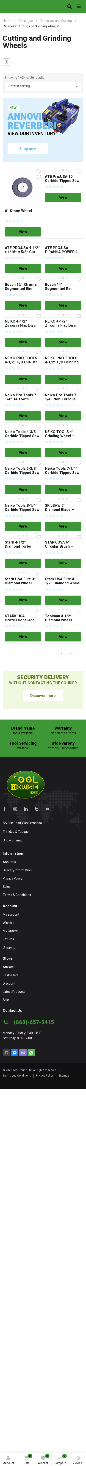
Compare (60, 1459)
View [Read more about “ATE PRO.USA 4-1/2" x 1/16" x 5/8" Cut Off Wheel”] (23, 268)
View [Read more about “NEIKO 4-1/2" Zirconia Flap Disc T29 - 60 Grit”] (23, 342)
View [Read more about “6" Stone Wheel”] (23, 232)
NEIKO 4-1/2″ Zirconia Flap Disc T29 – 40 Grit (60, 325)
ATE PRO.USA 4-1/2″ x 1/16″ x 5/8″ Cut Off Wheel (22, 252)
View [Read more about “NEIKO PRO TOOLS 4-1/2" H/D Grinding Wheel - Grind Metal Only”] (63, 379)
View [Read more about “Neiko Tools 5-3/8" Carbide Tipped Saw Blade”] (23, 489)
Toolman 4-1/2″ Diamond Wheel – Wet (60, 620)
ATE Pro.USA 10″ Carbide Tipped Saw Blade (62, 181)
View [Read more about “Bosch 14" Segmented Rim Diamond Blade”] (63, 305)
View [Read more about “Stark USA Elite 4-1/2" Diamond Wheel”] (63, 600)
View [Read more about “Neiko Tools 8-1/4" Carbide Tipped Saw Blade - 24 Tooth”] (23, 526)
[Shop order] (43, 86)
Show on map (12, 840)
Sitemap (63, 1076)
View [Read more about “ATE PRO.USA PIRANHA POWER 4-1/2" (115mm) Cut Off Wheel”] (63, 268)
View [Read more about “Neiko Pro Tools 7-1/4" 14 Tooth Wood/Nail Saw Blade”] (23, 416)
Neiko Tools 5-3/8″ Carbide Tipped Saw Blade (22, 473)
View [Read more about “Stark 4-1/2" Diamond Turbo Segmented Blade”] (23, 563)
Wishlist (44, 1459)
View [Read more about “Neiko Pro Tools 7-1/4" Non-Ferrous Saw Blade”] (63, 416)
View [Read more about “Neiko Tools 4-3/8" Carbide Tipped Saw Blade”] (23, 452)
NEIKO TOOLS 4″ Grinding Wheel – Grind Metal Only (59, 436)
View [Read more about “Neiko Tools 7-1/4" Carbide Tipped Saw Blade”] (63, 489)
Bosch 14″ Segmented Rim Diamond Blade (58, 289)
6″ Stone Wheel (18, 211)
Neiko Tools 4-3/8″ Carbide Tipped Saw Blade (22, 436)
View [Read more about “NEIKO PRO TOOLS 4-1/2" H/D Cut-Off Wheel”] (23, 379)
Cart (27, 1459)
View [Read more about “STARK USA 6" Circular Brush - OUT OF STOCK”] (63, 563)
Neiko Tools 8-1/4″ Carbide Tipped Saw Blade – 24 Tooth (22, 510)
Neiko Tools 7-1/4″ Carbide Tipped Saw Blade (62, 473)
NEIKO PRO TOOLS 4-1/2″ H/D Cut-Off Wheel (21, 362)
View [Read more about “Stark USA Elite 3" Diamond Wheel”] (23, 600)
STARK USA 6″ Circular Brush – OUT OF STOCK (59, 546)
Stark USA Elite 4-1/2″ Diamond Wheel (62, 581)
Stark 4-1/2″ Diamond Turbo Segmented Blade (20, 546)
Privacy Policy (44, 1076)
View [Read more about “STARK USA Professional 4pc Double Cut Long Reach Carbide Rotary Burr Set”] (23, 637)
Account (8, 1460)
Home (7, 20)
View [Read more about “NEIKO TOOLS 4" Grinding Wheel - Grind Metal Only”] (63, 452)
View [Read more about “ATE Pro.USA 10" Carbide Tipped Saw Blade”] (63, 197)
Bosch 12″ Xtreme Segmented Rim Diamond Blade (21, 289)
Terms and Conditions (17, 1076)
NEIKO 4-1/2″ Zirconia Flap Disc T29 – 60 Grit (20, 325)
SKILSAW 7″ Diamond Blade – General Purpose (60, 510)
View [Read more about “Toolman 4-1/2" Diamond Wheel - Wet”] (63, 637)
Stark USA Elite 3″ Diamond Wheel (20, 581)
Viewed (77, 1460)
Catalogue (26, 20)
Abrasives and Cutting (56, 20)
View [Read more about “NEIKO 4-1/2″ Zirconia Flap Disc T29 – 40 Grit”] (63, 342)
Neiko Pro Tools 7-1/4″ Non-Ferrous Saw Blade (61, 399)
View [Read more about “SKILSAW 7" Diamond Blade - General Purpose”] (63, 526)
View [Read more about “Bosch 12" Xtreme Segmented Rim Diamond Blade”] (23, 305)
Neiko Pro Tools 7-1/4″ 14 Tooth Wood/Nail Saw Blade (23, 399)
